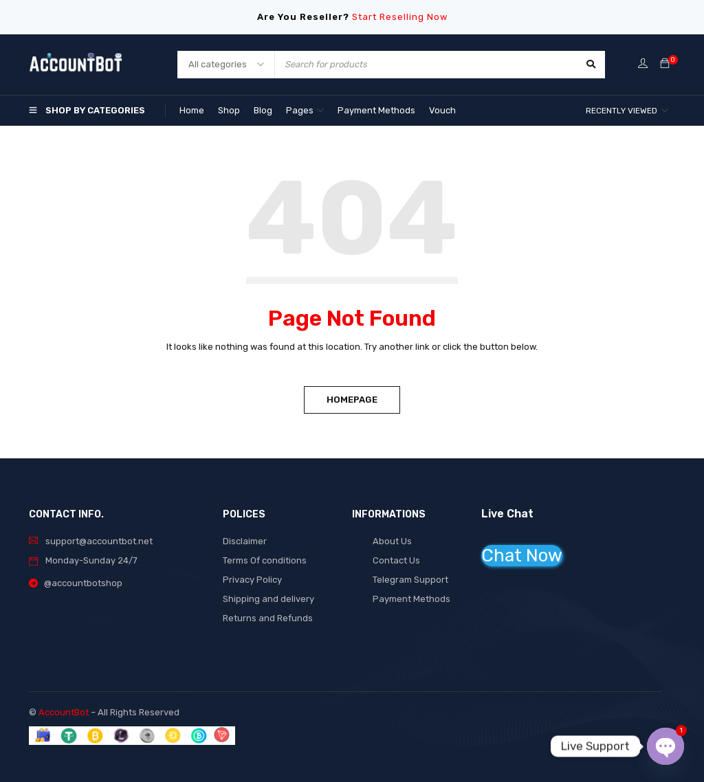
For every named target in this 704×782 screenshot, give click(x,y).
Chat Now (521, 555)
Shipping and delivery (268, 599)
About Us (392, 541)
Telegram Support (410, 579)
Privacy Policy (252, 579)
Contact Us (396, 560)
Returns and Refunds (268, 618)
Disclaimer (245, 541)
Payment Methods (411, 599)
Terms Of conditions (265, 560)
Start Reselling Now (400, 17)
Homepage (352, 399)
